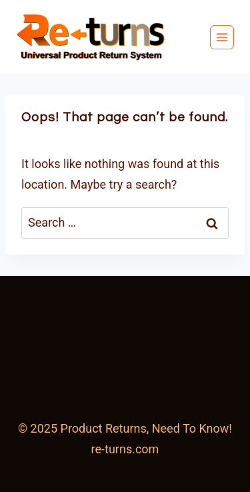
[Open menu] (222, 37)
